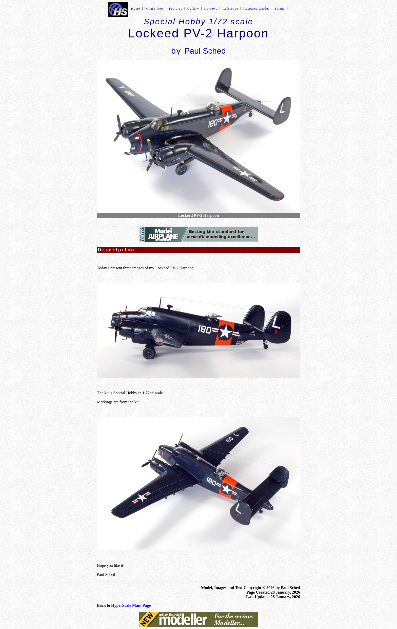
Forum (280, 8)
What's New (154, 8)
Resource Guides (256, 8)
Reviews (210, 8)
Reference (230, 8)
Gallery (193, 8)
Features (175, 8)
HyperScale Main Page (131, 605)
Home (135, 8)
